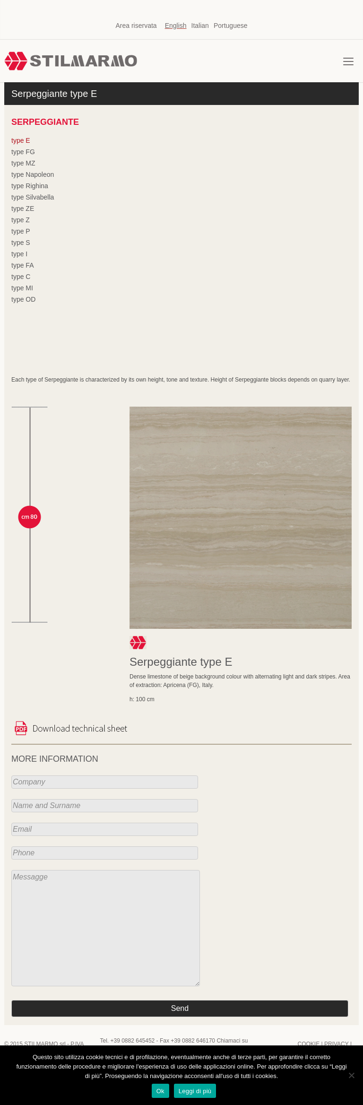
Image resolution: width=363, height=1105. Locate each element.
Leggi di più (195, 1091)
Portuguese (231, 25)
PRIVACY (336, 1044)
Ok (160, 1091)
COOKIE (308, 1044)
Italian (200, 25)
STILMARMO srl (44, 1044)
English (176, 25)
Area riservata (135, 25)
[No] (351, 1075)
